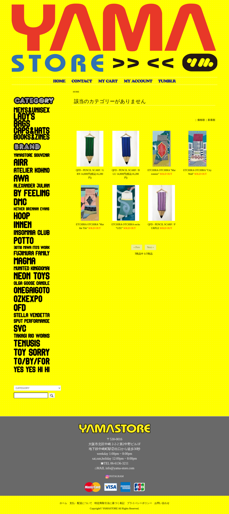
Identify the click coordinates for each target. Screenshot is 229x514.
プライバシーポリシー (139, 503)
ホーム (63, 503)
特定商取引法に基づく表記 (109, 503)
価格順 (201, 120)
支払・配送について (81, 503)
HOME (76, 92)
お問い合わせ (161, 503)
